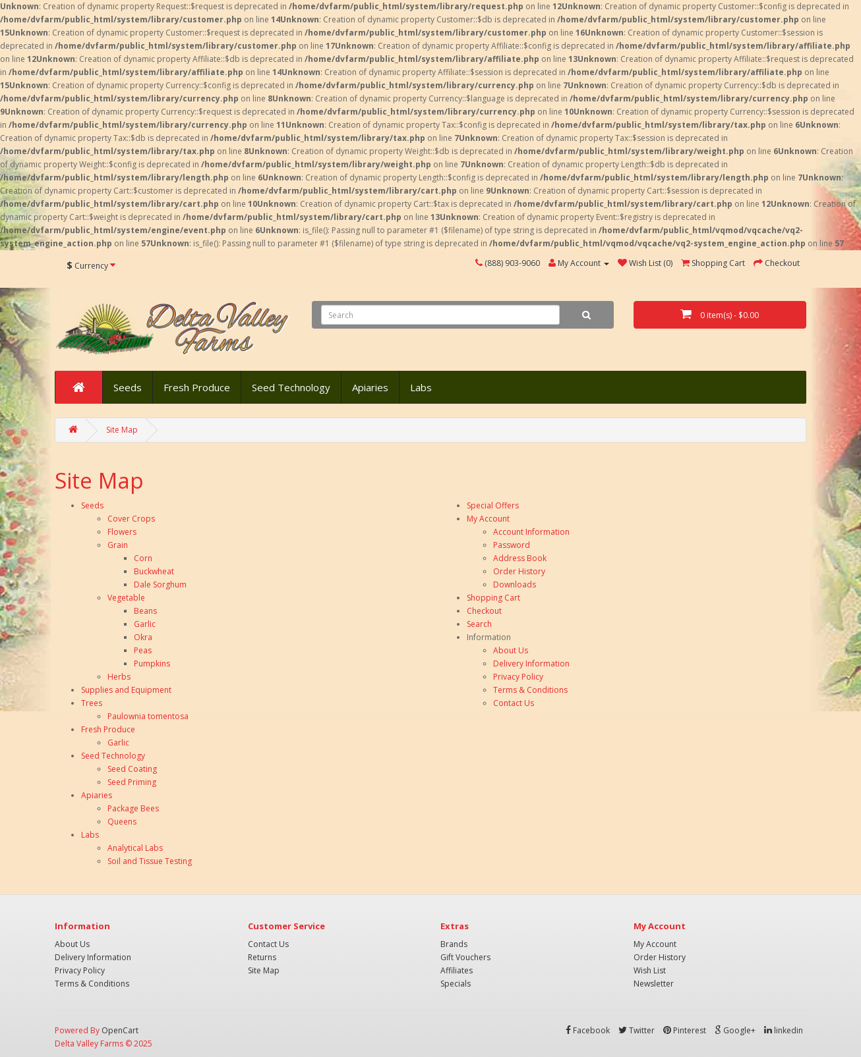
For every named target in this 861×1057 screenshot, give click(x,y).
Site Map (122, 429)
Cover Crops (131, 518)
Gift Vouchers (465, 957)
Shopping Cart (493, 597)
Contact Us (513, 703)
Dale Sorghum (160, 584)
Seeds (127, 387)
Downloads (514, 584)
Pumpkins (152, 663)
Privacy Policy (518, 676)
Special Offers (493, 505)
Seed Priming (131, 782)
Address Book (520, 558)
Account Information (531, 531)
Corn (143, 558)
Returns (262, 957)
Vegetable (126, 597)
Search (479, 624)
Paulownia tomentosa (148, 716)
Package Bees (133, 808)
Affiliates (456, 970)
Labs (421, 387)
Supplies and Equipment (126, 689)
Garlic (145, 624)
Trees (91, 703)
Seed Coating (132, 768)
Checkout (484, 610)
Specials (455, 983)
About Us (510, 650)
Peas (143, 650)
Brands (453, 944)
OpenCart (120, 1030)
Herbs (119, 676)
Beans (145, 610)
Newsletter (654, 983)
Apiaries (370, 387)
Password (511, 545)
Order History (519, 571)
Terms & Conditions (530, 689)
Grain (117, 545)
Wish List (650, 970)
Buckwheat (154, 571)
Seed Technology (291, 387)
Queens (121, 821)
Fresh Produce (196, 387)
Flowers (121, 531)
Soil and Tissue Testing (149, 861)
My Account (488, 518)
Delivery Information (531, 663)
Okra (143, 637)
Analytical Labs (135, 848)
